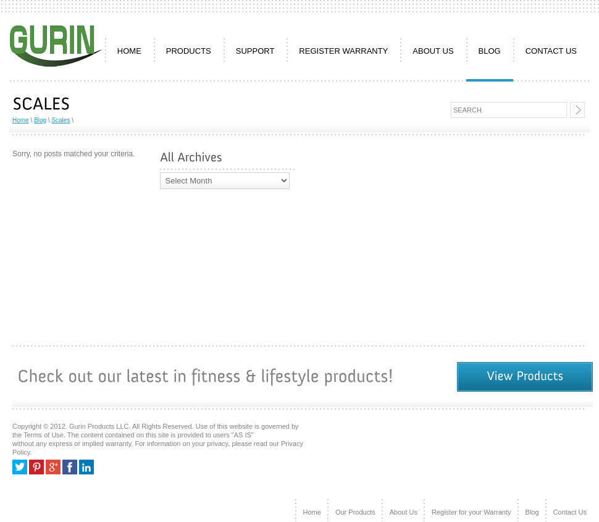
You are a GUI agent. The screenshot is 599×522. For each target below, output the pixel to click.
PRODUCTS (188, 51)
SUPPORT (255, 51)
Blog (490, 51)
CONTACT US (551, 51)
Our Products (355, 512)
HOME (129, 51)
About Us (403, 512)
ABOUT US (433, 51)
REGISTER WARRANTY (343, 51)
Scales (60, 120)
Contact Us (570, 512)
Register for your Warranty (471, 512)
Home (20, 120)
